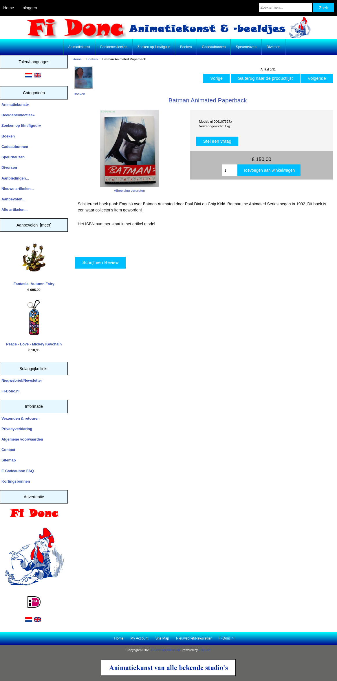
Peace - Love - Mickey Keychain (34, 323)
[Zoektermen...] (285, 7)
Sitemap (8, 460)
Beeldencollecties (113, 47)
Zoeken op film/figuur (154, 47)
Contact (8, 450)
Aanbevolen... (13, 199)
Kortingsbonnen (15, 481)
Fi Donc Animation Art (165, 650)
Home (8, 8)
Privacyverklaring (16, 429)
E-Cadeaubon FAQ (17, 471)
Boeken (92, 59)
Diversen (273, 47)
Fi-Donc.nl (10, 391)
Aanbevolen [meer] (34, 225)
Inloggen (29, 8)
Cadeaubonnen (214, 47)
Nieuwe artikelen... (17, 188)
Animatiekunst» (15, 104)
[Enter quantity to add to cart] (229, 170)
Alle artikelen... (14, 209)
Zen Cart (204, 650)
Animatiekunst (79, 47)
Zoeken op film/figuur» (21, 125)
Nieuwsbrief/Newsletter (21, 380)
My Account (140, 638)
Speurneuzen (246, 47)
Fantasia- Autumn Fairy (34, 263)
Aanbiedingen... (15, 178)
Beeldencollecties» (18, 115)
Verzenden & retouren (20, 418)
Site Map (162, 638)
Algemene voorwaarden (22, 439)
